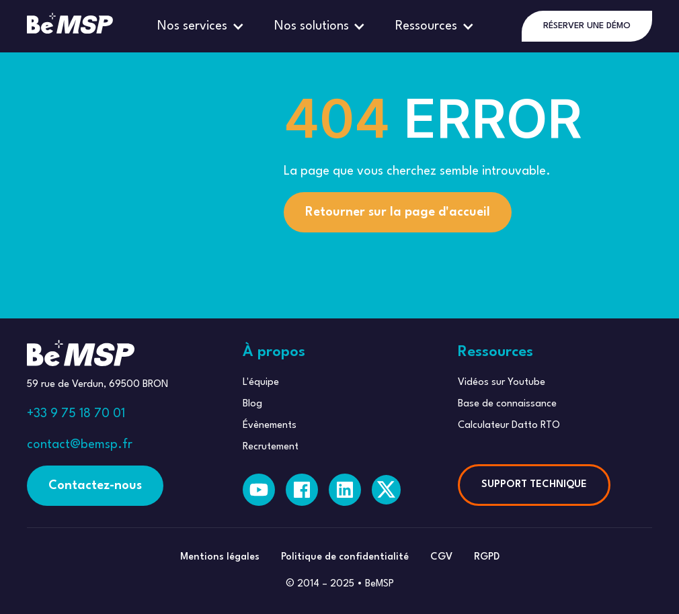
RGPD (487, 557)
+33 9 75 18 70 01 (76, 414)
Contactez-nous (95, 486)
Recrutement (270, 447)
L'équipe (261, 383)
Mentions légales (219, 557)
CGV (441, 557)
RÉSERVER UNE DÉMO (587, 25)
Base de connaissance (507, 404)
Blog (252, 404)
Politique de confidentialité (345, 557)
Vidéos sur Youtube (501, 383)
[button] (202, 26)
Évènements (269, 426)
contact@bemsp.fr (79, 445)
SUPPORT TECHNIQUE (534, 485)
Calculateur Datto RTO (509, 426)
